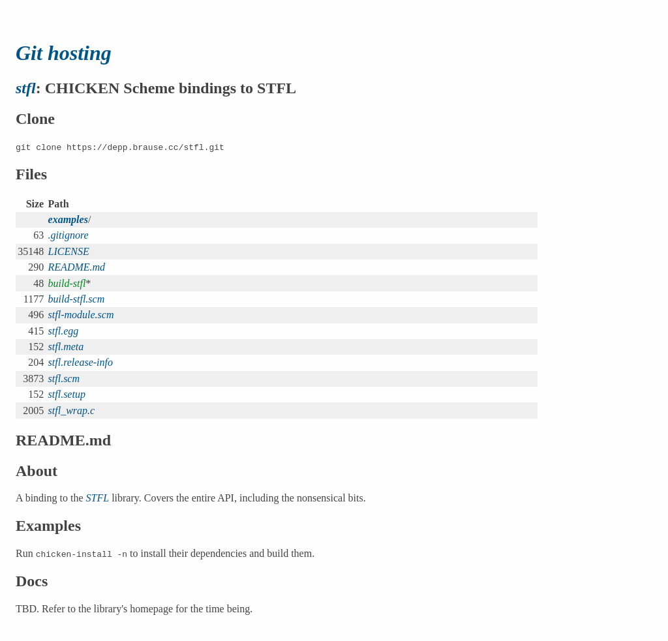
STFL (98, 497)
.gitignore (68, 235)
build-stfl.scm (76, 299)
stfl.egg (63, 330)
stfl (26, 88)
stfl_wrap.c (71, 410)
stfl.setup (66, 394)
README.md (77, 267)
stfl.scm (64, 378)
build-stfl (67, 283)
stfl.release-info (80, 362)
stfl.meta (66, 346)
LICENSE (68, 251)
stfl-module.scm (81, 314)
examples (68, 219)
